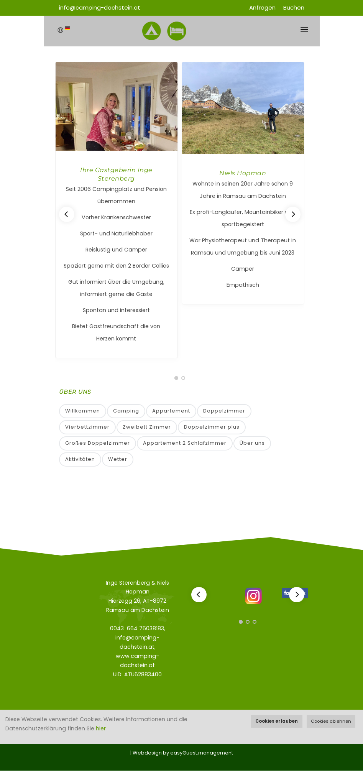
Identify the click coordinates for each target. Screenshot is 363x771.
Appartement (171, 411)
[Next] (293, 214)
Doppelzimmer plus (212, 427)
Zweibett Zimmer (147, 427)
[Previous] (66, 214)
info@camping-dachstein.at (99, 7)
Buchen (293, 7)
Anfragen (262, 7)
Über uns (252, 443)
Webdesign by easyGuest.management (183, 753)
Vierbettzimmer (87, 427)
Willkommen (82, 411)
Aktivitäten (80, 460)
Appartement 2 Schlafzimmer (185, 443)
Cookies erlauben (276, 721)
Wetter (117, 460)
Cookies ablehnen (331, 721)
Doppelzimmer (224, 411)
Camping (126, 411)
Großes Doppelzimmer (97, 443)
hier (101, 728)
